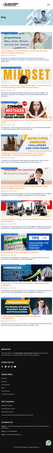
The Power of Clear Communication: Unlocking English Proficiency (25, 284)
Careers (4, 381)
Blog (2, 388)
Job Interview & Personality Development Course (17, 415)
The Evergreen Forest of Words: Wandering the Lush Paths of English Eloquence (24, 52)
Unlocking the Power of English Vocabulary (20, 252)
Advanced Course (7, 412)
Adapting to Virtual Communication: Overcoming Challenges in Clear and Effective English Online (23, 154)
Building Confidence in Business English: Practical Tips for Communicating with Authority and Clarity (26, 86)
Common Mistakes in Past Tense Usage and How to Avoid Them (26, 121)
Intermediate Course (8, 408)
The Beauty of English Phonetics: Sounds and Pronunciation (21, 317)
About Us (4, 378)
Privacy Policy (5, 391)
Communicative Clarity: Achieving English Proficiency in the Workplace (26, 220)
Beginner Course (6, 405)
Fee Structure (5, 384)
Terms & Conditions (7, 394)
